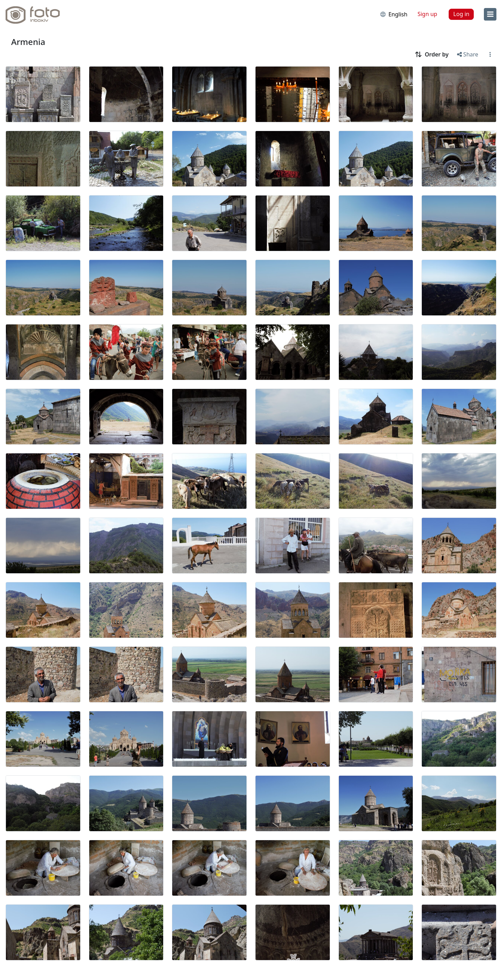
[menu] (490, 14)
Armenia (28, 41)
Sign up (428, 14)
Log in (461, 14)
